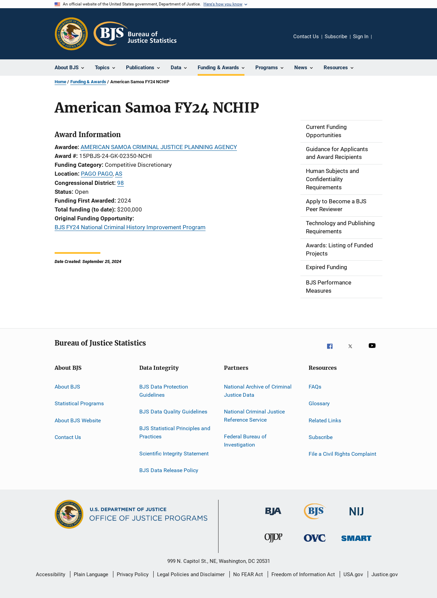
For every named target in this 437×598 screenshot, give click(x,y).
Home (60, 81)
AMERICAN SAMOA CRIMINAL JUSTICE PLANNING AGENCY (159, 147)
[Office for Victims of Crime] (315, 545)
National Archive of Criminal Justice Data (258, 390)
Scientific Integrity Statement (174, 453)
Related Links (325, 420)
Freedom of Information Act (303, 574)
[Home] (135, 33)
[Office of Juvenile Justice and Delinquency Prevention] (273, 545)
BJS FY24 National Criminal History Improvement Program (130, 227)
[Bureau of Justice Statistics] (315, 520)
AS (118, 173)
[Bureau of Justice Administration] (273, 518)
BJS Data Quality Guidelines (173, 411)
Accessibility (50, 574)
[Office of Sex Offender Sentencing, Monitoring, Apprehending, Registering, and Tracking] (356, 545)
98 (120, 182)
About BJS (67, 386)
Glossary (319, 403)
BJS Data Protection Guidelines (163, 390)
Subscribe (336, 36)
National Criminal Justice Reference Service (254, 415)
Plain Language (91, 574)
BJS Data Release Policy (168, 470)
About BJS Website (78, 420)
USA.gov (353, 574)
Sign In (360, 36)
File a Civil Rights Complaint (342, 454)
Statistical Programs (79, 403)
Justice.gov (384, 574)
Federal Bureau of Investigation (245, 440)
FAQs (315, 386)
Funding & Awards (88, 81)
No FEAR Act (248, 574)
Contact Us (306, 36)
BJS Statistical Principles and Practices (174, 432)
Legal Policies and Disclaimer (191, 574)
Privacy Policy (133, 574)
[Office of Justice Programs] (71, 33)
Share (382, 41)
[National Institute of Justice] (356, 518)
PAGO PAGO (97, 173)
